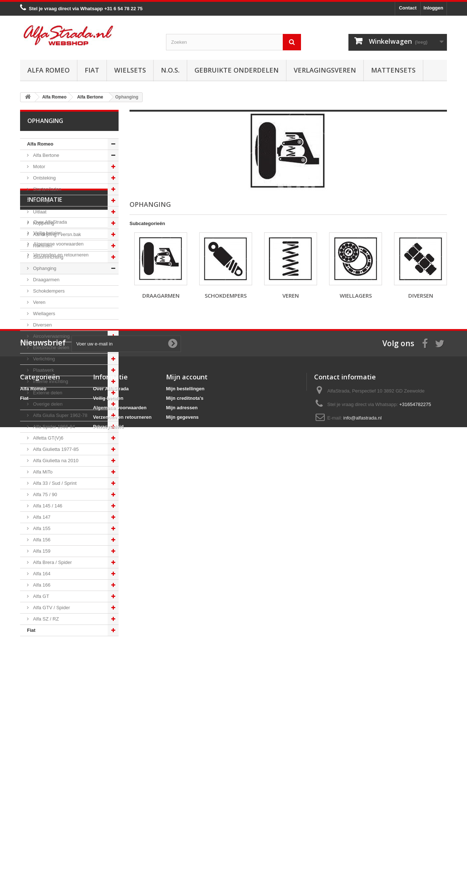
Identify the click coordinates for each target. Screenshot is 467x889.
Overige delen (47, 404)
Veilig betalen (47, 688)
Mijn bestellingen (185, 805)
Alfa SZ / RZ (45, 619)
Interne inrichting (50, 381)
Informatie (44, 658)
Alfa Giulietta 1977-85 (55, 449)
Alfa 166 (41, 585)
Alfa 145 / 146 (47, 506)
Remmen (42, 245)
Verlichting (43, 359)
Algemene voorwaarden (58, 699)
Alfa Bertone (45, 155)
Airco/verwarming (51, 336)
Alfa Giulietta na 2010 (55, 460)
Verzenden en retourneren (60, 710)
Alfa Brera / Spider (52, 562)
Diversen (42, 325)
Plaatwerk (43, 370)
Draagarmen (45, 279)
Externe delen (47, 392)
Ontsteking (44, 178)
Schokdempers (48, 291)
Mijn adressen (182, 824)
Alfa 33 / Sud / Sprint (54, 483)
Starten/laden (46, 189)
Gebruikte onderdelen (236, 70)
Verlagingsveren (325, 70)
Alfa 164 (41, 573)
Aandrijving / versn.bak (56, 234)
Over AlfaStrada (49, 677)
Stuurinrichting (47, 257)
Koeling (40, 200)
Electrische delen (50, 347)
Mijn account (187, 793)
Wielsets (130, 70)
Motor (38, 166)
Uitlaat (39, 211)
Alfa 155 (41, 528)
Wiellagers (43, 313)
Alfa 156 (41, 539)
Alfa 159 (41, 551)
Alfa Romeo (48, 70)
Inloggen (433, 8)
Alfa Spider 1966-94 (53, 426)
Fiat (92, 70)
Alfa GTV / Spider (51, 607)
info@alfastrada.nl (362, 834)
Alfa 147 (41, 517)
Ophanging (44, 268)
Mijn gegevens (182, 833)
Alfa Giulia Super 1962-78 (59, 415)
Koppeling (43, 223)
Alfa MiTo (42, 472)
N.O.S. (170, 70)
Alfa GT (40, 596)
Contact (407, 8)
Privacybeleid (108, 843)
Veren (39, 302)
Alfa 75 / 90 (44, 494)
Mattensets (393, 70)
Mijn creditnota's (185, 814)
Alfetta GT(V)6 (47, 438)
